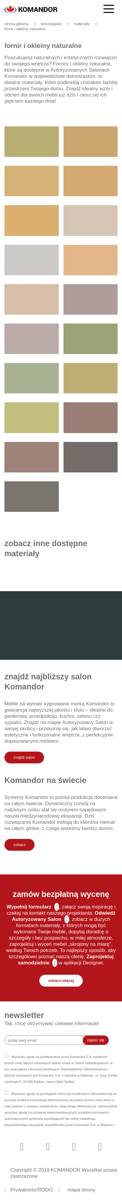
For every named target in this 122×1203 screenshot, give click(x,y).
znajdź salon (24, 757)
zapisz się (95, 1040)
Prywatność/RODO (31, 1190)
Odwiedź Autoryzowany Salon (63, 916)
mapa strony (81, 1190)
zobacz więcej (61, 980)
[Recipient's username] (48, 1040)
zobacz (19, 844)
